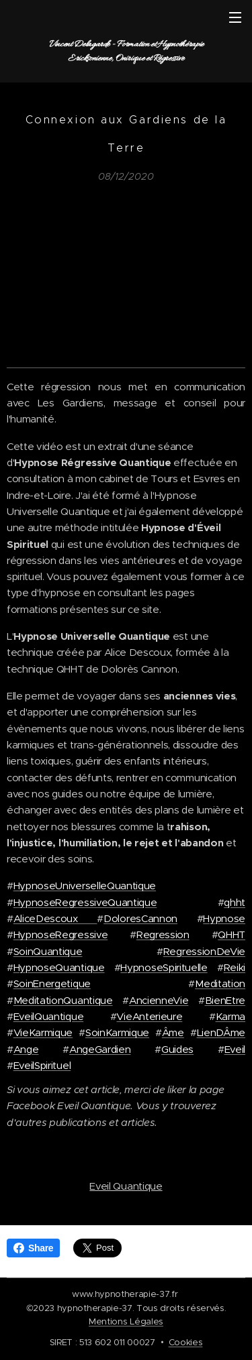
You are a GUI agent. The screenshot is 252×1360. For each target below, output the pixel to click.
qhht (234, 901)
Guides (177, 1048)
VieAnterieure (149, 1016)
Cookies (186, 1342)
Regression (163, 934)
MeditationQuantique (63, 999)
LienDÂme (221, 1032)
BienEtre (225, 999)
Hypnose (224, 918)
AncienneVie (158, 999)
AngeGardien (99, 1048)
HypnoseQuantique (59, 967)
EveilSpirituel (42, 1065)
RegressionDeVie (204, 950)
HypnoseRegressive (60, 934)
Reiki (234, 967)
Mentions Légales (126, 1321)
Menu (235, 17)
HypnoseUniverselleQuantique (84, 885)
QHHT (231, 934)
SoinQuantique (48, 950)
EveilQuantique (48, 1016)
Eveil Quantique (125, 1186)
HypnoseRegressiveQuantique (85, 901)
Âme (173, 1032)
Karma (230, 1016)
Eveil (234, 1048)
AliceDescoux (55, 918)
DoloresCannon (140, 918)
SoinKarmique (117, 1032)
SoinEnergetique (52, 983)
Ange (26, 1048)
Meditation (220, 983)
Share (33, 1248)
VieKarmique (43, 1032)
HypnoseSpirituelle (163, 967)
